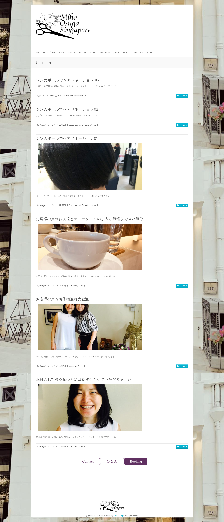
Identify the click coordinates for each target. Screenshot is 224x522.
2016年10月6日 (59, 446)
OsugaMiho (44, 125)
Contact (138, 52)
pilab (41, 95)
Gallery (82, 52)
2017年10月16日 (54, 95)
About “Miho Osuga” (53, 52)
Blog (149, 52)
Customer (68, 95)
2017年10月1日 (59, 125)
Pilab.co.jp (119, 515)
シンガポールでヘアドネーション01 (66, 138)
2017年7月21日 (59, 285)
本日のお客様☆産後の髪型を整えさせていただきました (84, 379)
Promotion (104, 52)
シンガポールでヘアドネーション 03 (67, 80)
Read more (182, 95)
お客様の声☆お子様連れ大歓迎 (62, 299)
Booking (126, 52)
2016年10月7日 (59, 366)
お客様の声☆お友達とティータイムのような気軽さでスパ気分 (89, 219)
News (93, 125)
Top (38, 52)
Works (71, 52)
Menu (92, 52)
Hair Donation (80, 95)
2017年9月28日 (59, 205)
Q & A (116, 52)
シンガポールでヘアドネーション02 (67, 109)
